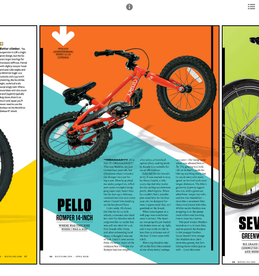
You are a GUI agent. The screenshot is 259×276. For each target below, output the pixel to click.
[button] (129, 10)
